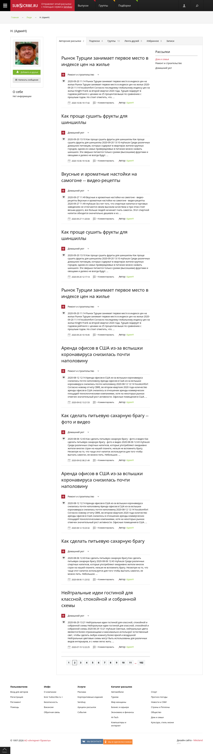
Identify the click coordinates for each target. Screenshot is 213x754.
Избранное (154, 40)
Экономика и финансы (122, 712)
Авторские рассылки (71, 40)
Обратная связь (52, 712)
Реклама (82, 691)
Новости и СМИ (159, 702)
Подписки (96, 40)
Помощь (14, 707)
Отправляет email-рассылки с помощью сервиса (56, 5)
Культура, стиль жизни (162, 722)
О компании (50, 691)
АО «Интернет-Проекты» (37, 740)
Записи (170, 40)
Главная (15, 17)
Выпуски (86, 3)
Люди (29, 17)
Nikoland (198, 740)
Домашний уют (76, 132)
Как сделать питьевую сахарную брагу (102, 541)
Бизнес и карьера (120, 707)
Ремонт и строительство (81, 74)
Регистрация (16, 697)
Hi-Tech (114, 717)
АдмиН (130, 102)
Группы (107, 3)
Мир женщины (118, 702)
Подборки (128, 3)
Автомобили (117, 691)
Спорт (154, 691)
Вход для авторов (19, 691)
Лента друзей (133, 40)
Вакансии (49, 707)
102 (141, 662)
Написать (26, 79)
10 (123, 662)
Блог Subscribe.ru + (53, 697)
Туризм (114, 697)
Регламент (15, 702)
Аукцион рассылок (87, 707)
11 (130, 662)
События (82, 712)
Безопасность (51, 702)
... (135, 662)
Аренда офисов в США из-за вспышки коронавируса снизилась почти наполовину (102, 354)
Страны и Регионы (160, 707)
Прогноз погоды (159, 697)
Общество (156, 712)
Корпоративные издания (90, 697)
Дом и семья (162, 59)
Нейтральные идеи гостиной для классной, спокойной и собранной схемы (98, 599)
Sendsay (81, 702)
